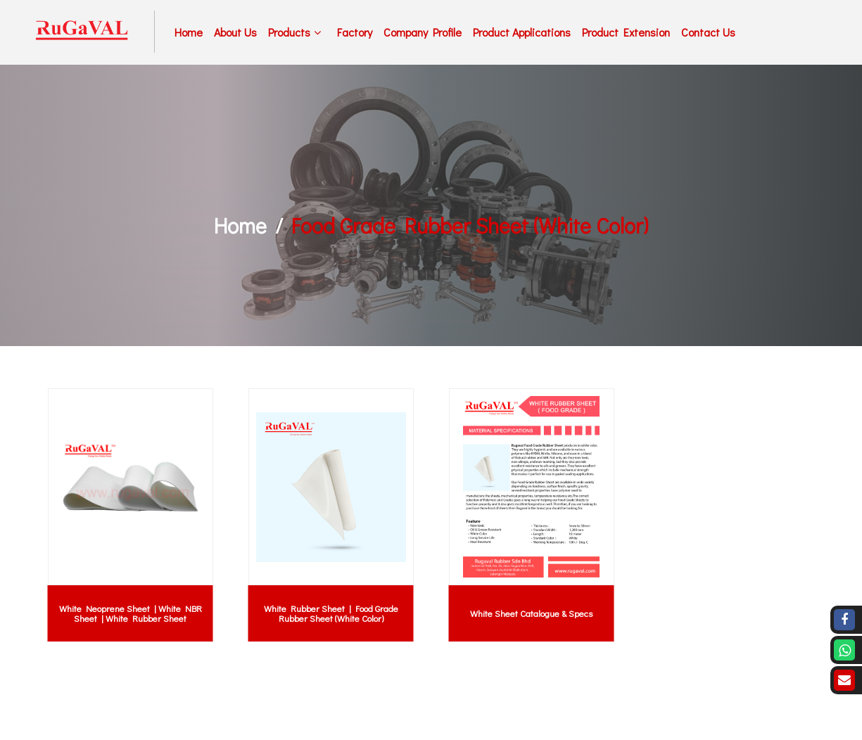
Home (189, 32)
